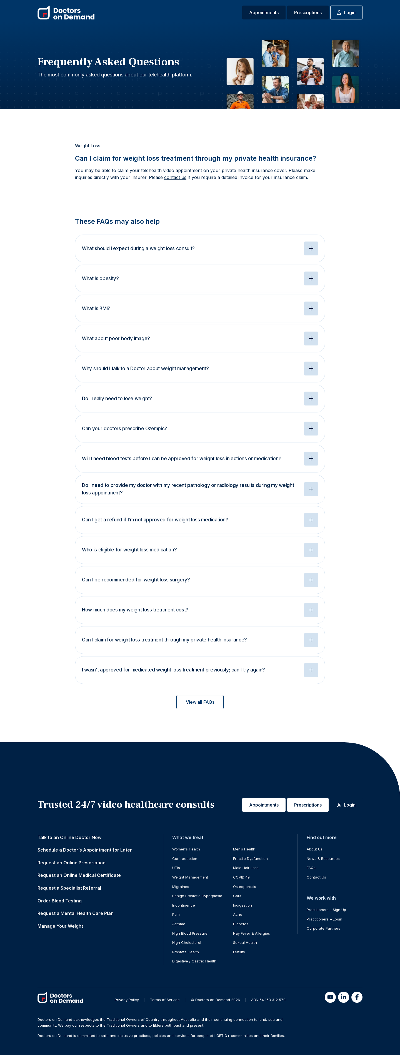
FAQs (311, 867)
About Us (314, 849)
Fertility (239, 952)
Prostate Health (185, 952)
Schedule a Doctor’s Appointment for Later (85, 850)
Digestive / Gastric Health (194, 961)
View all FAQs (200, 702)
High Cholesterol (186, 942)
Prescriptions (308, 12)
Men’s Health (244, 849)
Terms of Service (165, 999)
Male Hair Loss (246, 867)
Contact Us (316, 877)
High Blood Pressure (190, 933)
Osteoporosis (244, 886)
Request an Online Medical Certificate (79, 875)
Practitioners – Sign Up (326, 909)
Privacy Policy (127, 999)
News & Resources (323, 858)
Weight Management (190, 877)
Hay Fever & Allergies (251, 933)
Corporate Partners (323, 928)
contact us (175, 177)
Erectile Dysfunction (250, 858)
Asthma (178, 924)
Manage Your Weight (60, 926)
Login (346, 12)
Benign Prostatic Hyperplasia (197, 896)
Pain (176, 914)
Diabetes (240, 924)
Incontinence (183, 905)
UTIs (176, 867)
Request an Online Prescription (72, 862)
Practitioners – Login (324, 919)
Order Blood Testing (60, 901)
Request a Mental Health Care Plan (76, 913)
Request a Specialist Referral (69, 888)
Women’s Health (186, 849)
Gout (237, 896)
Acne (237, 914)
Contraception (184, 858)
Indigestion (242, 905)
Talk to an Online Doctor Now (69, 837)
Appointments (264, 12)
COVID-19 (241, 877)
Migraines (180, 886)
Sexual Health (245, 942)
